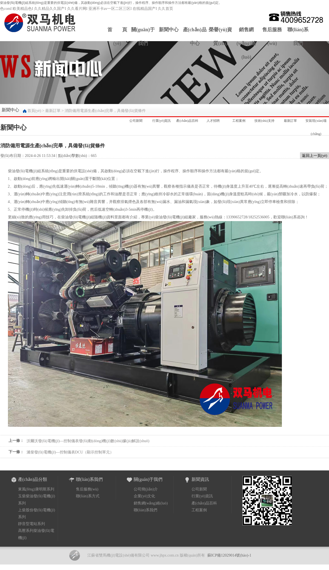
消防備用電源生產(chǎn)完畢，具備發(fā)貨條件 (105, 111)
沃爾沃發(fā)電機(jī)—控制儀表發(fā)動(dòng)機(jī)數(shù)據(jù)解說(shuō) (88, 441)
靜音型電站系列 (31, 524)
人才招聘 (213, 118)
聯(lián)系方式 (87, 496)
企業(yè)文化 (144, 496)
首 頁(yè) (117, 36)
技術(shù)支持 (264, 118)
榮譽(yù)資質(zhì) (220, 36)
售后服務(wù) (272, 36)
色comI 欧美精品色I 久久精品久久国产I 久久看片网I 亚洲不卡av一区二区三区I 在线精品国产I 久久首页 (86, 9)
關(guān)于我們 (143, 36)
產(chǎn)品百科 (187, 118)
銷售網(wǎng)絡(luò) (246, 43)
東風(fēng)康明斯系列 (36, 489)
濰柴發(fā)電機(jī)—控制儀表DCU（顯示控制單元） (70, 452)
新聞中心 (169, 29)
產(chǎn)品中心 (195, 36)
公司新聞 (135, 118)
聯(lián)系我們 (297, 36)
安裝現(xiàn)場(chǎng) (316, 120)
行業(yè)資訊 (161, 118)
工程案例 (238, 118)
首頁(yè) (34, 111)
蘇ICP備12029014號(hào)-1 (229, 555)
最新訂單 (53, 111)
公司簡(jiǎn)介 (146, 489)
